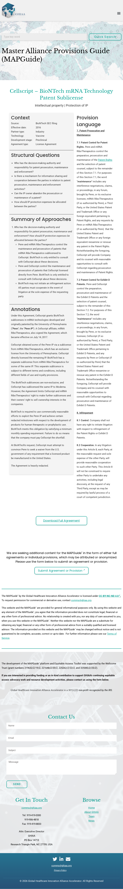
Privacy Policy (60, 870)
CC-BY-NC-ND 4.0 (109, 596)
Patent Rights (105, 159)
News (91, 820)
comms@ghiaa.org (81, 600)
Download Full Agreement (61, 521)
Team (91, 816)
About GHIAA (91, 812)
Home (91, 807)
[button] (118, 13)
